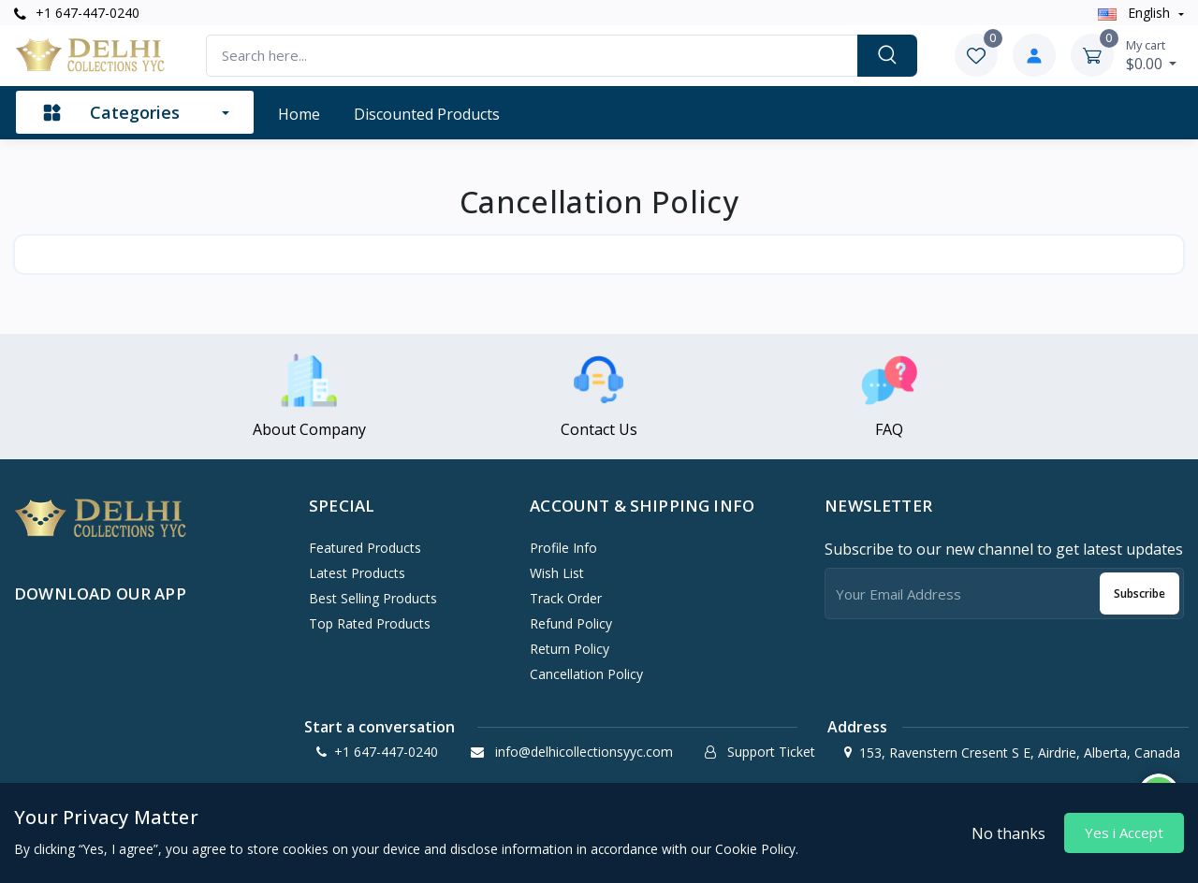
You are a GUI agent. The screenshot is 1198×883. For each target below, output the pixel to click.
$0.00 (1151, 55)
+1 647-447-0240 (76, 13)
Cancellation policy (586, 674)
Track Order (566, 598)
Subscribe (1139, 593)
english (1136, 13)
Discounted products (427, 114)
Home (299, 114)
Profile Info (563, 548)
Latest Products (357, 573)
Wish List (557, 573)
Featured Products (365, 548)
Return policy (569, 649)
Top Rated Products (370, 623)
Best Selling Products (373, 598)
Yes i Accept (1124, 832)
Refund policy (571, 623)
